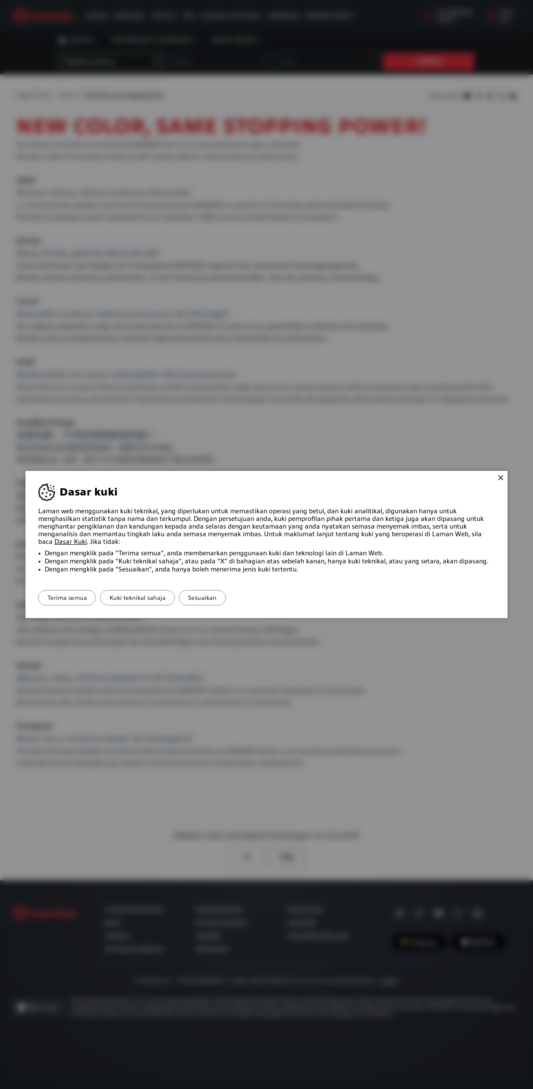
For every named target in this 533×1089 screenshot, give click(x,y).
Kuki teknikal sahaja (149, 597)
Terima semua (71, 597)
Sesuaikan (222, 597)
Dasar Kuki (70, 541)
